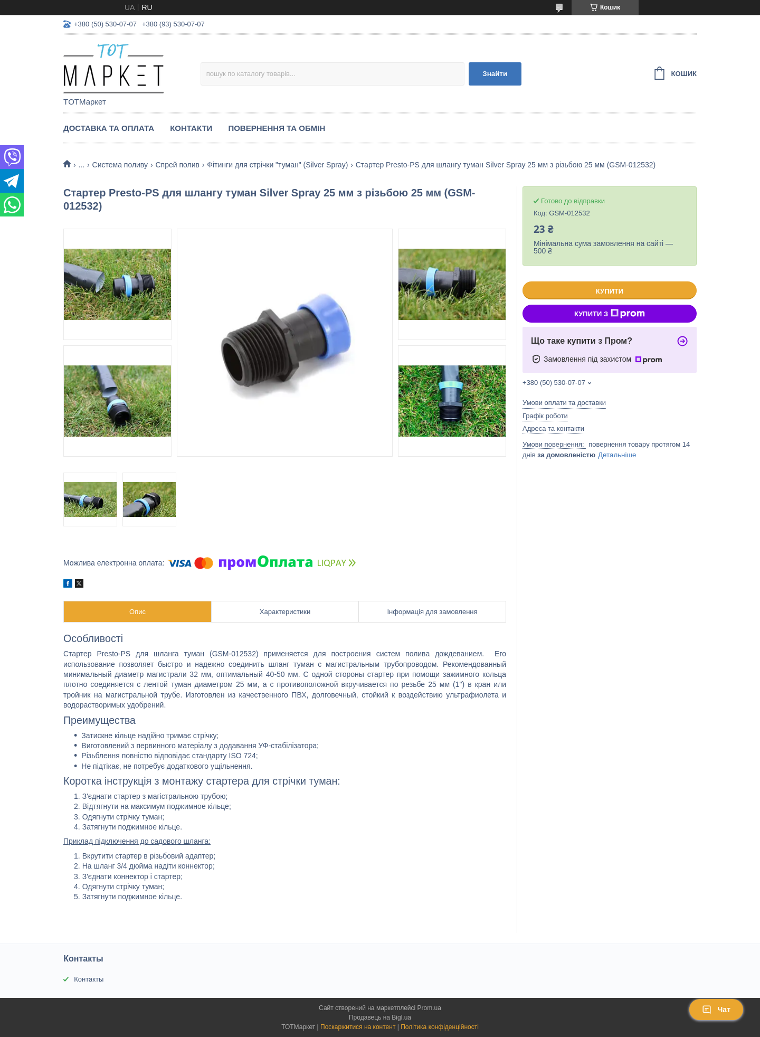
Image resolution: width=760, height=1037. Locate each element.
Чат (716, 1009)
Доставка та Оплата (108, 128)
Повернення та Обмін (276, 128)
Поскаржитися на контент (357, 1027)
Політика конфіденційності (440, 1027)
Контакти (191, 128)
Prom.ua (429, 1008)
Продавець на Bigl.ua (380, 1017)
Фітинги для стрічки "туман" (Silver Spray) (277, 165)
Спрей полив (177, 165)
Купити (609, 291)
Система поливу (120, 165)
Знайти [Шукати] (494, 74)
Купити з (609, 313)
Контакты (88, 979)
